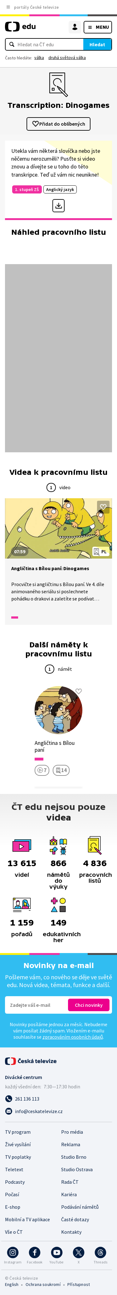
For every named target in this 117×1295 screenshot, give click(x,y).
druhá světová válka (67, 57)
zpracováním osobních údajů (72, 1037)
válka (39, 57)
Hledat (97, 44)
